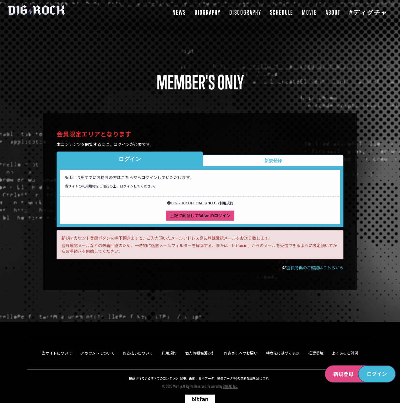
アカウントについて (97, 338)
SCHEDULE (281, 12)
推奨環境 (315, 338)
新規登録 (343, 374)
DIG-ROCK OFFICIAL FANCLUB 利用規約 (200, 204)
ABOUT (333, 12)
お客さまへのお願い (241, 338)
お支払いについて (138, 338)
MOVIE (309, 12)
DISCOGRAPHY (245, 12)
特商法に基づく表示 (283, 338)
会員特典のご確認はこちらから (315, 269)
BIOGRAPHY (208, 12)
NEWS (179, 12)
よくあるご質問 (345, 338)
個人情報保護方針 (200, 338)
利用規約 (169, 338)
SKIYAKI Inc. (230, 372)
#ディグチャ (368, 12)
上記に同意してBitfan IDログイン (200, 217)
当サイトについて (57, 338)
